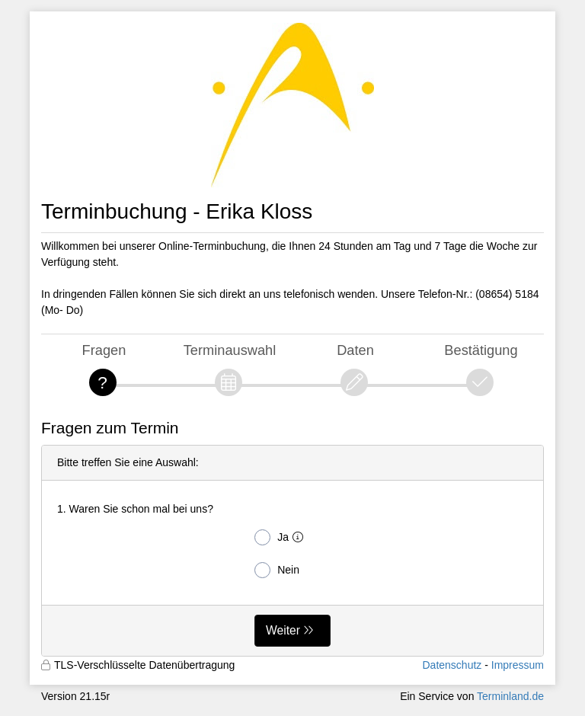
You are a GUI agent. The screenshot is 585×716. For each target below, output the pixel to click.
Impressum (517, 665)
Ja (281, 537)
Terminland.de (510, 696)
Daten (355, 350)
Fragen (104, 350)
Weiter (283, 630)
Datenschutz (451, 665)
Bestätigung (480, 350)
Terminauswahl (230, 350)
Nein (276, 570)
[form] (292, 551)
